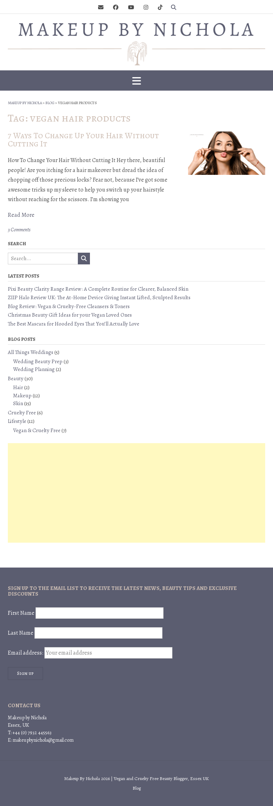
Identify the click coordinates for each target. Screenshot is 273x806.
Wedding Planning (34, 369)
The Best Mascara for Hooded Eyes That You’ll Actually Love (73, 323)
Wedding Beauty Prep (38, 361)
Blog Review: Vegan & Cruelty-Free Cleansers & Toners (69, 306)
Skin (18, 403)
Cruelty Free (22, 412)
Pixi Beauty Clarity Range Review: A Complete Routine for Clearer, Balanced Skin (98, 288)
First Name (21, 613)
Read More (21, 215)
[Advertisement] (136, 493)
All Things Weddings (30, 352)
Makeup (22, 395)
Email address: (90, 653)
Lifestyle (17, 421)
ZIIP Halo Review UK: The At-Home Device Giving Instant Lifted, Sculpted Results (99, 297)
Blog (137, 788)
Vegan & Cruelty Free (36, 430)
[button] (136, 80)
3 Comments (19, 229)
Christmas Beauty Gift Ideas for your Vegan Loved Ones (70, 314)
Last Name (20, 633)
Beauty (15, 378)
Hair (18, 387)
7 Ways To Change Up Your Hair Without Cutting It (83, 139)
